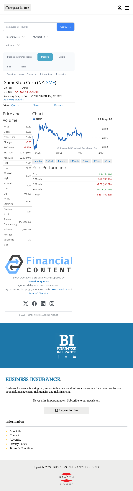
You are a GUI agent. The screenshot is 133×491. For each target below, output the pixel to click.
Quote (15, 105)
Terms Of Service (38, 293)
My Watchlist (39, 36)
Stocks (62, 56)
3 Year (97, 161)
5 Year (107, 161)
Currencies (32, 74)
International (46, 74)
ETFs (9, 66)
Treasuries (61, 74)
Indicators (10, 45)
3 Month (74, 161)
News (21, 74)
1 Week (49, 161)
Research (59, 105)
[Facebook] (34, 304)
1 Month (62, 161)
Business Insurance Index (19, 56)
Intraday (38, 161)
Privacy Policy (59, 289)
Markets (45, 56)
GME (50, 82)
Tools (23, 66)
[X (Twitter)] (25, 304)
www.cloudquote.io (39, 281)
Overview (11, 74)
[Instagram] (52, 304)
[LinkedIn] (43, 304)
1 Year (86, 161)
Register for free (17, 7)
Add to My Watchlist (14, 99)
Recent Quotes (13, 36)
